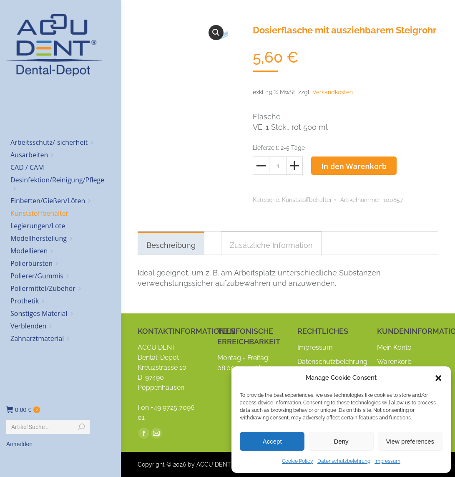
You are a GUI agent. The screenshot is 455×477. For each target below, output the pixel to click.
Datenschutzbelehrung (343, 461)
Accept (272, 441)
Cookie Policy (297, 461)
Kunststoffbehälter (307, 200)
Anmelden (19, 444)
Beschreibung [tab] (171, 245)
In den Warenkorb (354, 166)
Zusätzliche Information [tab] (271, 245)
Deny (341, 441)
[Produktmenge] (277, 165)
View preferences (410, 441)
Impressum (387, 461)
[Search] (48, 427)
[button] (438, 378)
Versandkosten (332, 92)
